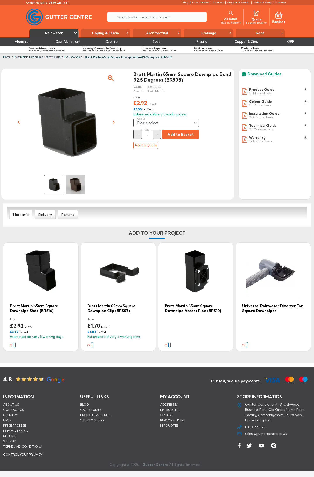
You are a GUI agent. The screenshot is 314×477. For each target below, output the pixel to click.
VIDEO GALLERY (92, 420)
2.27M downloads (261, 129)
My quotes (169, 410)
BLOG (84, 404)
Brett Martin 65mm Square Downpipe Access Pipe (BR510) (193, 308)
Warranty (257, 137)
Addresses (169, 404)
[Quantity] (147, 134)
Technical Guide (263, 125)
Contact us (13, 410)
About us (11, 404)
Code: (138, 87)
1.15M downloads (260, 93)
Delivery (10, 415)
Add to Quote (146, 145)
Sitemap (9, 441)
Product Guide (262, 89)
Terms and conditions (22, 446)
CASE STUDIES (91, 410)
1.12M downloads (260, 105)
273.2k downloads (261, 117)
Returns (10, 436)
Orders (166, 415)
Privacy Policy (16, 431)
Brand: (138, 91)
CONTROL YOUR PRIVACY (22, 458)
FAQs (7, 420)
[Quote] (256, 19)
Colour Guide (260, 101)
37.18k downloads (260, 141)
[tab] (20, 215)
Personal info (172, 420)
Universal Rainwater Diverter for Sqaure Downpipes (272, 308)
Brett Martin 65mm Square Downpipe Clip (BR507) (111, 308)
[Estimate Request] (256, 22)
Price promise (14, 425)
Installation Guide (264, 113)
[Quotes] (256, 13)
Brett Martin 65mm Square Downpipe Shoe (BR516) (34, 308)
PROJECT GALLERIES (95, 415)
